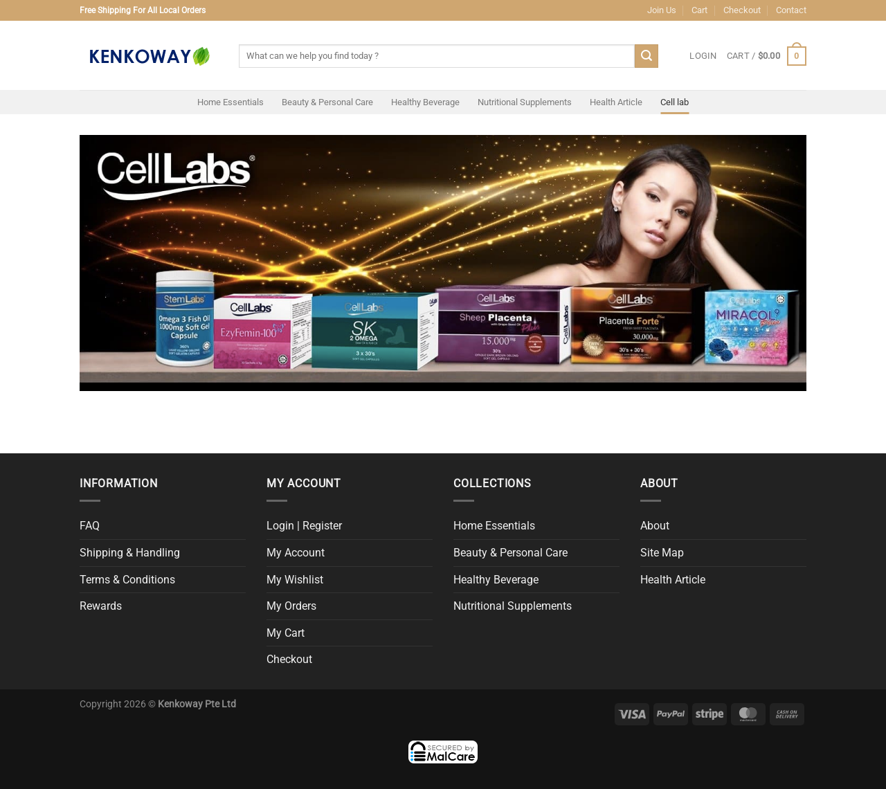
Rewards (101, 606)
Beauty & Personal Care (327, 102)
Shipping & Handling (130, 552)
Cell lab (674, 102)
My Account (295, 552)
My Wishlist (294, 579)
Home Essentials (230, 102)
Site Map (662, 552)
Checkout (742, 10)
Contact (791, 10)
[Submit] (646, 56)
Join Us (661, 10)
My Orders (291, 606)
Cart (699, 10)
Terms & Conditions (127, 579)
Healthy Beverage (425, 102)
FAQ (90, 525)
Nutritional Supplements (525, 102)
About (654, 525)
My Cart (285, 633)
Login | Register (304, 525)
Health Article (616, 102)
